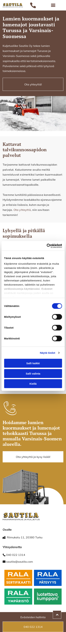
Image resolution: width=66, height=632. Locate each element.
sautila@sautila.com (19, 561)
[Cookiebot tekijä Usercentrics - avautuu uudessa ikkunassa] (47, 246)
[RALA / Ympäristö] (18, 596)
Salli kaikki (33, 363)
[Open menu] (53, 5)
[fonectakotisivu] (18, 577)
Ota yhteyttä (22, 210)
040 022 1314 (15, 555)
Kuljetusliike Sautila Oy (18, 46)
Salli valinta (33, 373)
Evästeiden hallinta (33, 617)
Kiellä (32, 383)
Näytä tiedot (47, 352)
